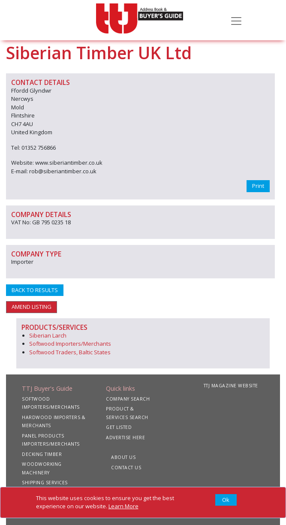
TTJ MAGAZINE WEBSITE (231, 386)
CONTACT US (126, 468)
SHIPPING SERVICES (45, 483)
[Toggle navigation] (236, 20)
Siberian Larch (47, 335)
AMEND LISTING (31, 307)
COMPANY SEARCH (128, 399)
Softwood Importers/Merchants (70, 343)
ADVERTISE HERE (125, 437)
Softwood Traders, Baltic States (70, 352)
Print (258, 186)
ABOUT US (123, 457)
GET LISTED (119, 427)
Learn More (123, 506)
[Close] (226, 500)
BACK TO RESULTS (35, 290)
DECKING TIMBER (42, 454)
